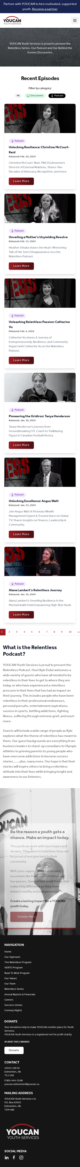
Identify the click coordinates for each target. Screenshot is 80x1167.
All (18, 96)
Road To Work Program (17, 973)
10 (70, 632)
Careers (8, 999)
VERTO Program (13, 967)
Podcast (57, 96)
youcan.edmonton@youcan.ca (21, 1084)
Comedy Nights (13, 1010)
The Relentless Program (17, 962)
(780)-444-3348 (13, 1081)
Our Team (10, 983)
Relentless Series (14, 989)
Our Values (10, 978)
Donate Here (27, 917)
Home (7, 951)
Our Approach (12, 957)
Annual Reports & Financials (19, 994)
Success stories (13, 1005)
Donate (14, 1050)
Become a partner (45, 9)
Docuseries (35, 96)
